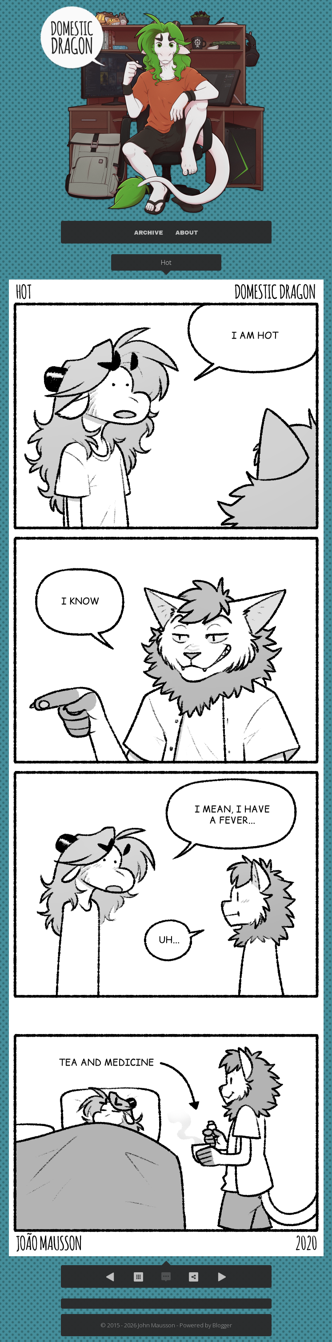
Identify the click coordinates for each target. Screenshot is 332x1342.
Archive (138, 1277)
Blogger (222, 1325)
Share (193, 1277)
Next (221, 1277)
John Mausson (156, 1325)
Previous (111, 1277)
